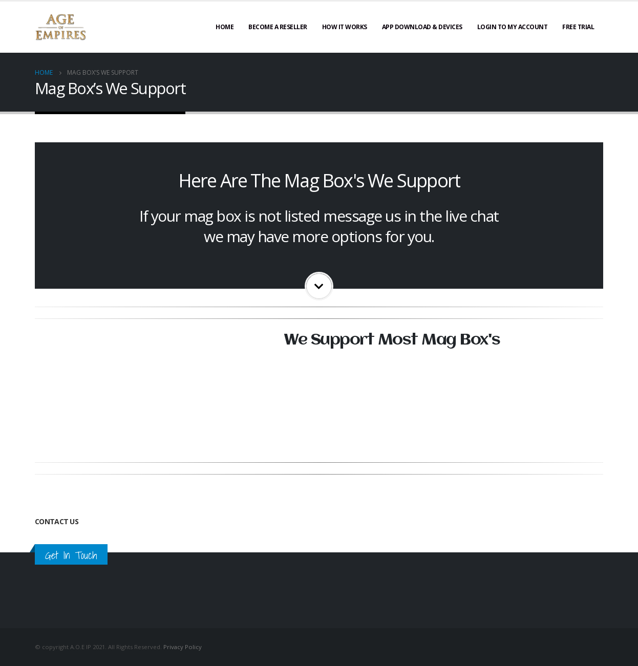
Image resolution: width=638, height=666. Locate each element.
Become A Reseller (277, 27)
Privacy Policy (182, 647)
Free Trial (578, 27)
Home (224, 27)
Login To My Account (512, 27)
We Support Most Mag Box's (392, 340)
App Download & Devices (422, 27)
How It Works (344, 27)
